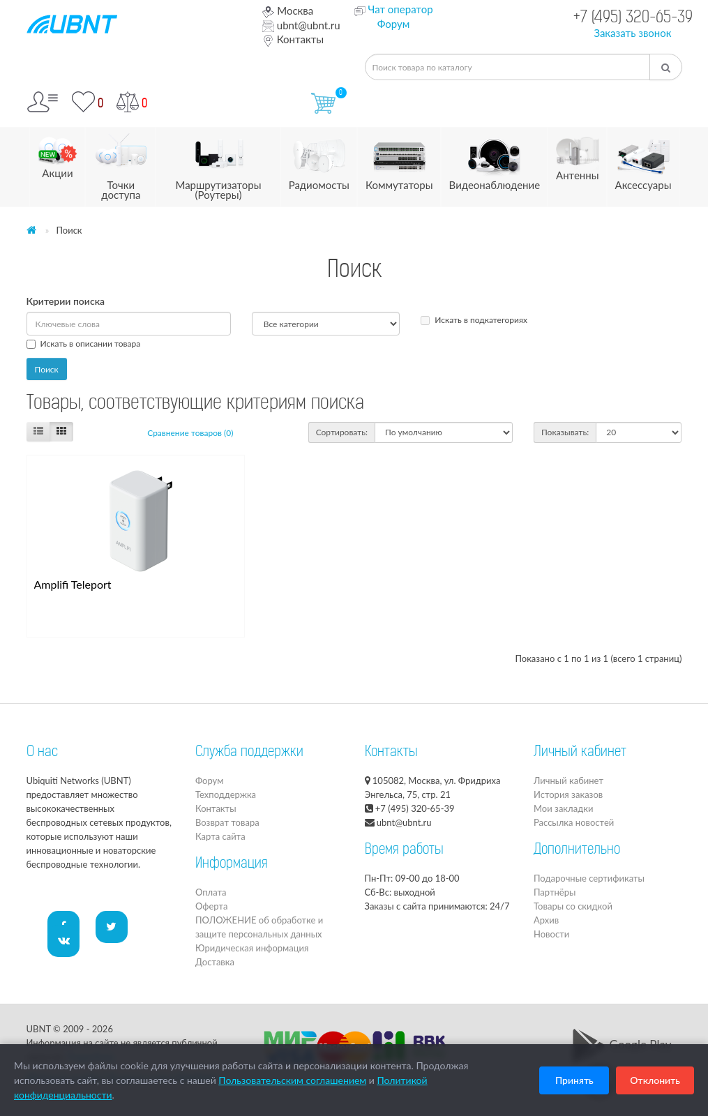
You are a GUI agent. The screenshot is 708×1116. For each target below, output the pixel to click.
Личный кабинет (568, 780)
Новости (551, 934)
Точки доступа (121, 164)
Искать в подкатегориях (474, 320)
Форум (393, 23)
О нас (42, 753)
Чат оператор (400, 9)
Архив (546, 920)
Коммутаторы (399, 159)
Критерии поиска (66, 301)
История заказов (568, 794)
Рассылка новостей (574, 822)
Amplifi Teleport (73, 584)
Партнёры (554, 892)
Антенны (577, 154)
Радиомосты (319, 159)
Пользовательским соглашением (292, 1080)
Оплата (210, 892)
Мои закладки (563, 808)
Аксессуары (643, 159)
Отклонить (655, 1080)
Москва (287, 10)
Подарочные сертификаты (589, 878)
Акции (58, 153)
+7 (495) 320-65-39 (633, 18)
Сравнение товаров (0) (190, 433)
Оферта (211, 906)
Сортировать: (342, 432)
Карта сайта (220, 836)
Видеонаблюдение (494, 159)
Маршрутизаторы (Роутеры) (218, 164)
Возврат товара (227, 822)
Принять (574, 1080)
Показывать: (565, 432)
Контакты (293, 39)
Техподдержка (225, 794)
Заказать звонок (632, 33)
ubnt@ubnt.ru (301, 25)
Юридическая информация (251, 947)
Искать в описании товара (84, 343)
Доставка (214, 961)
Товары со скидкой (573, 906)
